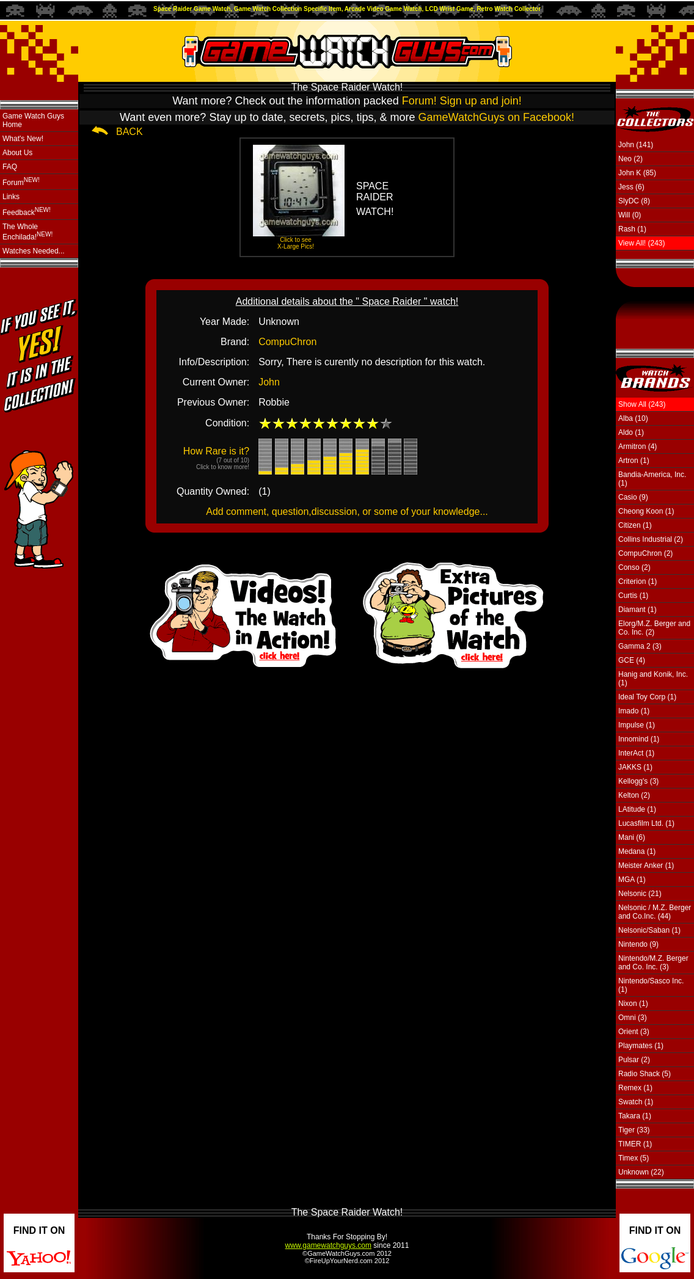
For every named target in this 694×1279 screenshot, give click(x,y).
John (269, 382)
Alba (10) (633, 418)
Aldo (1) (631, 432)
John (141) (635, 144)
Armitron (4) (637, 446)
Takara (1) (634, 1116)
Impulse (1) (636, 725)
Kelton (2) (634, 795)
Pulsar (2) (634, 1059)
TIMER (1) (635, 1144)
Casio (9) (633, 497)
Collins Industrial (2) (650, 539)
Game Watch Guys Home (33, 120)
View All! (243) (641, 243)
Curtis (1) (633, 595)
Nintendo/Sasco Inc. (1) (651, 985)
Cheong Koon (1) (646, 511)
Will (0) (629, 215)
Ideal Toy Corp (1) (647, 697)
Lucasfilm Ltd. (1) (646, 823)
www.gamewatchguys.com (328, 1245)
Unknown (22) (641, 1172)
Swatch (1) (635, 1102)
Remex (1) (635, 1088)
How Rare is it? (216, 458)
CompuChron (287, 342)
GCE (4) (631, 660)
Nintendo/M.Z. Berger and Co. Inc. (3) (653, 962)
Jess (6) (631, 187)
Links (11, 196)
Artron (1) (633, 460)
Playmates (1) (640, 1045)
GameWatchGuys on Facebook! (496, 117)
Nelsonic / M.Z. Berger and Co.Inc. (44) (654, 911)
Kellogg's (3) (638, 781)
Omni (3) (632, 1017)
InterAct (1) (636, 753)
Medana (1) (637, 851)
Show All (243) (641, 404)
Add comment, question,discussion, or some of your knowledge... (347, 511)
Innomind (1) (638, 739)
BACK (129, 131)
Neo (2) (630, 159)
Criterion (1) (637, 581)
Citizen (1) (635, 525)
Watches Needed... (33, 251)
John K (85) (637, 173)
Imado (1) (633, 711)
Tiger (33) (634, 1130)
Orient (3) (633, 1031)
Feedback (26, 211)
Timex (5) (633, 1158)
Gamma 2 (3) (640, 646)
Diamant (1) (637, 609)
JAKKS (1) (635, 767)
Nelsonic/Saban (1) (649, 930)
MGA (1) (632, 879)
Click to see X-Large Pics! (295, 243)
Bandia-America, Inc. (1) (652, 478)
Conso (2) (634, 567)
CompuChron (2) (645, 553)
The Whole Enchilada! (27, 231)
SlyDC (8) (634, 201)
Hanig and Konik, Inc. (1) (653, 678)
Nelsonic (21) (640, 893)
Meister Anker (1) (646, 865)
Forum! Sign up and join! (462, 101)
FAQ (9, 166)
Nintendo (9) (638, 944)
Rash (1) (632, 229)
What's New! (22, 138)
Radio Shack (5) (644, 1073)
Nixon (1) (633, 1003)
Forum (21, 182)
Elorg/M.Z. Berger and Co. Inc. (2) (654, 627)
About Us (17, 152)
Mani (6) (631, 837)
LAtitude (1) (637, 809)
